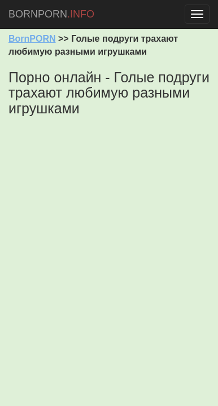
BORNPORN (51, 14)
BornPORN (32, 38)
